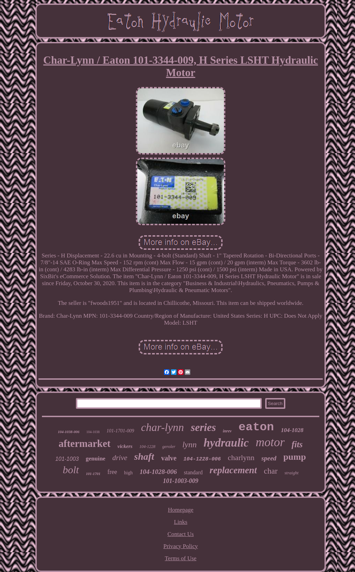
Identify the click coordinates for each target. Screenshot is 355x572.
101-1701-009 (120, 430)
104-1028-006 (158, 471)
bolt (71, 469)
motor (270, 442)
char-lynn (162, 427)
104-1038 (92, 432)
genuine (95, 458)
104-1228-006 (202, 459)
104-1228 (147, 446)
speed (268, 458)
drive (119, 458)
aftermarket (85, 443)
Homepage (180, 510)
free (112, 471)
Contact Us (180, 534)
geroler (168, 446)
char (271, 471)
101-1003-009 (180, 480)
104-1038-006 (68, 432)
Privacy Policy (180, 546)
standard (193, 472)
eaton (256, 427)
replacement (233, 470)
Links (181, 522)
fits (297, 444)
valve (168, 458)
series (203, 427)
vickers (125, 446)
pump (294, 457)
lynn (189, 444)
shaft (144, 456)
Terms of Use (180, 558)
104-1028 (292, 430)
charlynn (241, 457)
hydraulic (226, 443)
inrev (227, 431)
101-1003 (67, 459)
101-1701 (93, 474)
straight (291, 472)
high (128, 472)
